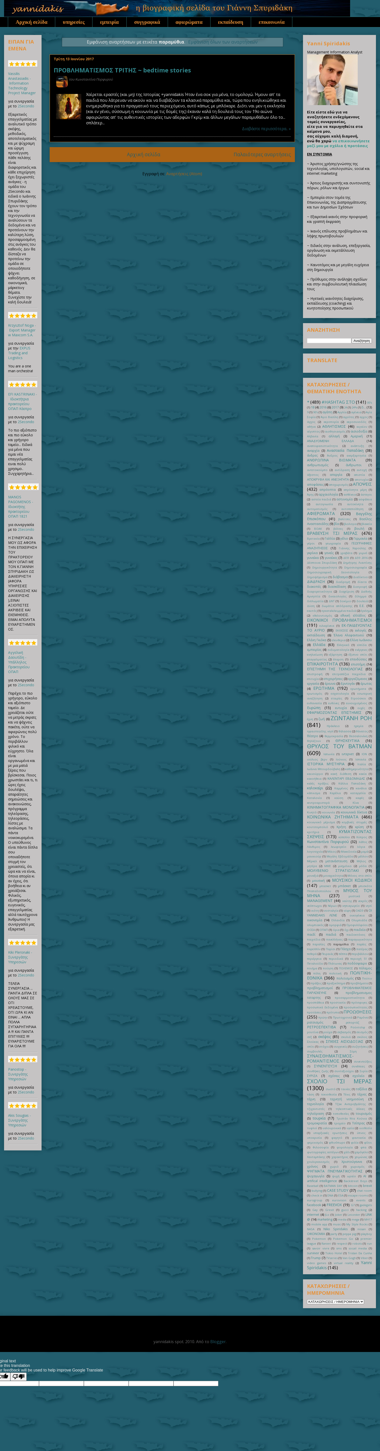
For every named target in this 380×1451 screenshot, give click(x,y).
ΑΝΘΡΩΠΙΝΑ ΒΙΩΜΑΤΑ (331, 460)
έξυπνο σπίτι (358, 654)
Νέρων (332, 906)
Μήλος (361, 861)
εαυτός (312, 611)
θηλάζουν (314, 741)
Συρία (364, 1071)
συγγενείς (340, 1046)
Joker (338, 1215)
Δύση (311, 606)
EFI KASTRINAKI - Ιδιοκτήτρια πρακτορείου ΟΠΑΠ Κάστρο (22, 401)
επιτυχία (313, 679)
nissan (361, 1229)
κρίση (359, 827)
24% (354, 407)
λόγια (361, 847)
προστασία (338, 1002)
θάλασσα (344, 731)
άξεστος (313, 475)
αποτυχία (361, 479)
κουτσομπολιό (317, 827)
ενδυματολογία (338, 650)
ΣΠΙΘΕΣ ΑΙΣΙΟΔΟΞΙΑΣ (345, 1041)
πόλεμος (365, 968)
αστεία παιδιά (321, 499)
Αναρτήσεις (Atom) (184, 174)
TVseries (332, 1258)
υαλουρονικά (331, 1128)
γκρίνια (312, 553)
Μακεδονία (348, 851)
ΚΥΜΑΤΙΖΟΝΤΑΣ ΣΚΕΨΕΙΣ (339, 834)
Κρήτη (341, 827)
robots (357, 1243)
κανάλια (361, 788)
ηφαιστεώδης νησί (320, 731)
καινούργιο (315, 774)
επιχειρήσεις (333, 679)
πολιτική (335, 973)
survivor (313, 1253)
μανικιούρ (314, 856)
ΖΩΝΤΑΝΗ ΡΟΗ (351, 718)
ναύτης (347, 901)
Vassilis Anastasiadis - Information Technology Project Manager (22, 83)
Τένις (346, 1094)
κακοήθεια (314, 778)
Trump (316, 1258)
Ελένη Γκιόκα (316, 640)
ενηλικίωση (315, 654)
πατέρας (362, 949)
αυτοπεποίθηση (352, 509)
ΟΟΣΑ (311, 930)
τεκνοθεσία (329, 1094)
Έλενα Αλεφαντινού (349, 635)
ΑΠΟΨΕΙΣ (362, 484)
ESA (340, 1195)
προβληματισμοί (320, 988)
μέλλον (363, 856)
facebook (314, 1205)
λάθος (363, 842)
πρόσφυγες (359, 1002)
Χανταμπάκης (316, 1157)
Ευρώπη (313, 707)
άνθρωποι (354, 465)
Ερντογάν (348, 683)
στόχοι (324, 1046)
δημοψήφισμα (317, 577)
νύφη (347, 910)
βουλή (359, 528)
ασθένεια (350, 494)
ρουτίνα (312, 1032)
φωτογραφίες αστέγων (323, 1152)
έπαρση (338, 659)
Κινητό (312, 812)
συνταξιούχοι (344, 1071)
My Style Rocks (357, 1224)
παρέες (361, 944)
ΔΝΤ (332, 601)
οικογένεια (357, 915)
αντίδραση (342, 470)
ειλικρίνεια (326, 626)
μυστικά (354, 896)
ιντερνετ (348, 754)
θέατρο (312, 736)
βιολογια (350, 524)
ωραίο (351, 1176)
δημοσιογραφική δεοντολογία (333, 572)
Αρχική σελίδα (31, 22)
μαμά (364, 851)
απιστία (359, 475)
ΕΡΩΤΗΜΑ (323, 688)
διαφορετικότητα (319, 591)
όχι (346, 930)
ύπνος (361, 1133)
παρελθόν (313, 949)
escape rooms (358, 1195)
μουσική (318, 880)
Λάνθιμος (313, 847)
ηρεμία (358, 726)
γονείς (329, 553)
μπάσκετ (344, 886)
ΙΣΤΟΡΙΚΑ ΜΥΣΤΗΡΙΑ (326, 763)
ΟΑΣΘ (360, 910)
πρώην (323, 1017)
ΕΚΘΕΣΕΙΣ (342, 630)
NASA (310, 1229)
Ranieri (326, 1243)
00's (369, 402)
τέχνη (311, 1099)
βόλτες (338, 529)
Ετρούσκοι (358, 698)
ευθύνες (333, 703)
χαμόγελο (361, 1152)
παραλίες (319, 944)
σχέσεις (334, 1076)
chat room (364, 1190)
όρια (336, 930)
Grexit (329, 1210)
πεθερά (312, 954)
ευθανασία (314, 703)
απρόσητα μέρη (355, 490)
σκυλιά (346, 1037)
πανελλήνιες (334, 939)
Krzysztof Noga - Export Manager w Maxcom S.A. (22, 330)
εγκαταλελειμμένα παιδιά (339, 611)
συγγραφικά (147, 22)
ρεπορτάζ (352, 1022)
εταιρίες (336, 698)
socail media (358, 1248)
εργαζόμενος (357, 679)
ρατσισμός (315, 1022)
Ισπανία (360, 759)
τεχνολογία (315, 1104)
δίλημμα (360, 596)
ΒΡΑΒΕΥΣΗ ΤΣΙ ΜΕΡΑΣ (332, 533)
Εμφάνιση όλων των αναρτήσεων (223, 42)
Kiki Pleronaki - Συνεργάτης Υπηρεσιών (20, 957)
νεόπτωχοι (314, 906)
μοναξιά (312, 875)
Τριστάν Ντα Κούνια (351, 1118)
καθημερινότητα (356, 769)
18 (312, 407)
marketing (324, 1219)
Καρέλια (335, 793)
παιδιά (331, 934)
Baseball (312, 1186)
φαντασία (359, 1138)
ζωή (321, 719)
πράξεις (316, 983)
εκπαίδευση (230, 22)
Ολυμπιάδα (359, 920)
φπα (363, 1147)
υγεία (350, 1128)
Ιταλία (361, 764)
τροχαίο (340, 1123)
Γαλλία (330, 538)
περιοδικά (336, 958)
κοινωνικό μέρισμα (321, 822)
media (342, 1219)
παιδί (311, 934)
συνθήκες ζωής (318, 1071)
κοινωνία (328, 812)
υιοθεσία (365, 1128)
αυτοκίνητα (355, 504)
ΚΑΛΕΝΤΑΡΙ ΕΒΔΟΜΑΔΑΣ (346, 778)
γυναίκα (313, 558)
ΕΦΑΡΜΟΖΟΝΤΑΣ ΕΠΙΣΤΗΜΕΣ (334, 712)
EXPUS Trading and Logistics (19, 353)
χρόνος (312, 1166)
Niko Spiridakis (336, 1229)
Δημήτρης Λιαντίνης (357, 562)
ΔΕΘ (346, 558)
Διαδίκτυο (360, 577)
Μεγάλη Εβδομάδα (340, 856)
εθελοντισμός (322, 615)
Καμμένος (341, 788)
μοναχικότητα (333, 875)
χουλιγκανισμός (318, 1162)
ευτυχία (341, 708)
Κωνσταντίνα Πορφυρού (328, 841)
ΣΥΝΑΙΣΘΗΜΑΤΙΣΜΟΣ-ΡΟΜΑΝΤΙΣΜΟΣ (330, 1058)
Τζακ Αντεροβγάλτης (350, 1104)
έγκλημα (366, 611)
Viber (364, 1258)
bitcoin (353, 1186)
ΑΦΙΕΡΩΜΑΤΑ (321, 513)
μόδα (363, 866)
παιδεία (360, 930)
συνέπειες (358, 1066)
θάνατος (362, 731)
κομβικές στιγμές (354, 822)
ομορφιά (335, 925)
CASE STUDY (338, 1190)
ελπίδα (362, 645)
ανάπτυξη (357, 446)
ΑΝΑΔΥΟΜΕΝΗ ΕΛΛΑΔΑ (330, 441)
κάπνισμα (313, 793)
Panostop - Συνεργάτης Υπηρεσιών (18, 1074)
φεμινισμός (315, 1142)
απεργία (336, 475)
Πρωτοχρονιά (342, 1017)
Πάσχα (345, 949)
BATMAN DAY (333, 1186)
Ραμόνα (362, 1017)
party (333, 1234)
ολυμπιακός (315, 925)
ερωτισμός (314, 693)
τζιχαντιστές (316, 1109)
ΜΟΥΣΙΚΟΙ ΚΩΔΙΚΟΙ (352, 880)
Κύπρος (361, 837)
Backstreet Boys (355, 1181)
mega (355, 1219)
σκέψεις (324, 1036)
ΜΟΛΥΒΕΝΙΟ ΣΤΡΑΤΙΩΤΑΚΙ (333, 870)
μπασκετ (325, 886)
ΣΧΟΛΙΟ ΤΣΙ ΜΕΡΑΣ (339, 1081)
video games (316, 1263)
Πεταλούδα (315, 963)
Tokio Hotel (333, 1253)
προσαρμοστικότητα (350, 997)
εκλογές (360, 630)
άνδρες (312, 455)
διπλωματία (315, 601)
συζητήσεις (360, 1046)
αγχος (363, 417)
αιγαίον (361, 426)
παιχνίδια (313, 939)
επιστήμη (358, 664)
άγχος (311, 422)
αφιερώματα (189, 22)
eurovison (339, 1200)
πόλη (316, 973)
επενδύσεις (358, 659)
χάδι (347, 1152)
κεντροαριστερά (318, 803)
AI (364, 1176)
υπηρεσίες (74, 22)
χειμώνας (361, 1157)
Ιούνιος (341, 759)
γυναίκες (331, 558)
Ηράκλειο (333, 726)
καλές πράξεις (318, 783)
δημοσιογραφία (355, 567)
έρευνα (330, 683)
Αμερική (357, 436)
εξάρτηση (335, 654)
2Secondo (26, 106)
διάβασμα (340, 577)
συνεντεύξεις (363, 1061)
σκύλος (362, 1037)
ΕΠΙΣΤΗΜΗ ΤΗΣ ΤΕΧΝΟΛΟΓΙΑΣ (335, 668)
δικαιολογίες (337, 596)
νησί (369, 906)
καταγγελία (358, 793)
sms (338, 1248)
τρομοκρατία (317, 1123)
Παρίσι (330, 949)
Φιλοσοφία (321, 1147)
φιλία (354, 1142)
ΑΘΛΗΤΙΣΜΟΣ (334, 426)
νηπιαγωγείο (351, 906)
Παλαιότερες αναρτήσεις (262, 154)
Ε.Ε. (362, 606)
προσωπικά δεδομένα (322, 1007)
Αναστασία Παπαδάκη (345, 450)
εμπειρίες (314, 650)
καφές (360, 798)
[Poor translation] (18, 1376)
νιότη (315, 910)
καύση (338, 798)
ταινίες (346, 1089)
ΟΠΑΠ (324, 930)
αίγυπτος (313, 431)
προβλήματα (359, 983)
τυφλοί (312, 1128)
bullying (317, 1190)
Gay (315, 1210)
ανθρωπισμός (317, 465)
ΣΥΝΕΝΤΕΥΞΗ (325, 1066)
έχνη (310, 719)
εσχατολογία (340, 693)
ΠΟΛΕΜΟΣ (346, 968)
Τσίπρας (358, 1123)
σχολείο (358, 1076)
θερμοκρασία (334, 736)
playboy (366, 1234)
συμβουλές (314, 1051)
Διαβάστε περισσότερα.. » (266, 128)
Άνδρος (332, 455)
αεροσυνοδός (356, 422)
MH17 (368, 1219)
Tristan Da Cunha (360, 1253)
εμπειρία (109, 22)
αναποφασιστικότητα (322, 446)
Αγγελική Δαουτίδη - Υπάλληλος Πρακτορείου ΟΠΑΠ (19, 662)
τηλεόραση (315, 1113)
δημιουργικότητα (324, 567)
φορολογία (345, 1147)
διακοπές (314, 586)
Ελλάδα (319, 644)
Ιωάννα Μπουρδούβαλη (323, 769)
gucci (345, 1210)
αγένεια (356, 412)
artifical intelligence (322, 1181)
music (337, 1224)
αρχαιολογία (328, 494)
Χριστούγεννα (351, 1162)
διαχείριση (346, 591)
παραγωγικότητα (360, 939)
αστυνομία (344, 499)
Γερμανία (360, 538)
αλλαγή (334, 436)
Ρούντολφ (358, 1027)
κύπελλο (344, 837)
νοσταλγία (331, 910)
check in (317, 1195)
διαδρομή (343, 582)
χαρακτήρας (340, 1157)
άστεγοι (366, 494)
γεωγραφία (333, 543)
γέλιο (344, 538)
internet (313, 1214)
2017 (335, 407)
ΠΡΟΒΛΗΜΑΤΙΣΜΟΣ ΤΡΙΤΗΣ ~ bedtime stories (122, 70)
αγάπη (327, 412)
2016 (323, 407)
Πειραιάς (327, 954)
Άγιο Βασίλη (329, 417)
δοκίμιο (345, 601)
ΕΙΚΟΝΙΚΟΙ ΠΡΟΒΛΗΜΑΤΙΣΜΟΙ (339, 620)
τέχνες (362, 1094)
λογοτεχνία (315, 851)
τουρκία (319, 1118)
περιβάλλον (360, 954)
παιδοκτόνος (356, 934)
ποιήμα (312, 968)
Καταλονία (314, 798)
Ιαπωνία (329, 754)
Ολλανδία (338, 920)
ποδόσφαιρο (357, 963)
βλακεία (366, 524)
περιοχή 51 (358, 958)
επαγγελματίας (317, 659)
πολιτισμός (345, 978)
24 (345, 407)
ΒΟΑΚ (318, 529)
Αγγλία (342, 412)
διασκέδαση (337, 586)
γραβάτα (346, 553)
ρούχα (327, 1032)
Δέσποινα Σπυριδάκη (322, 562)
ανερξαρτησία (356, 455)
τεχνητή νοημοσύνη (347, 1099)
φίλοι (368, 1142)
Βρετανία (313, 538)
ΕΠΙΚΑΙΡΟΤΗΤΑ (322, 664)
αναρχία (313, 450)
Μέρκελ (312, 861)
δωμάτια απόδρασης (337, 606)
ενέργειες (361, 650)
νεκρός (363, 901)
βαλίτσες (344, 519)
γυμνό (363, 553)
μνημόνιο (345, 866)
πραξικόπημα (336, 983)
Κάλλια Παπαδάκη (352, 783)
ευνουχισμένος (356, 703)
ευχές (361, 708)
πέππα (343, 954)
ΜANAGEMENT (320, 900)
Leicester (354, 1215)
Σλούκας (313, 1042)
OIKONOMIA (316, 1234)
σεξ (309, 1037)
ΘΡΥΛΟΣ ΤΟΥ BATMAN (339, 746)
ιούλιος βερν (317, 759)
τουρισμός (364, 1113)
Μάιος (331, 851)
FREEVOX (334, 1204)
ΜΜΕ (327, 866)
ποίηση (328, 968)
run (369, 1243)
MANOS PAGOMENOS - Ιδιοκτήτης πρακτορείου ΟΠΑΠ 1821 (20, 507)
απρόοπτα (327, 489)
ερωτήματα (358, 689)
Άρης (310, 494)
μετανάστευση (336, 861)
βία (336, 524)
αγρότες (348, 417)
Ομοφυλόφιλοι (357, 925)
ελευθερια (338, 640)
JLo (327, 1215)
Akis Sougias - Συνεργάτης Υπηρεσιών (19, 1120)
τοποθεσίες (341, 1113)
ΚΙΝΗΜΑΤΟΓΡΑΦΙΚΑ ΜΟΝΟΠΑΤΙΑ (336, 807)
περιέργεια (314, 958)
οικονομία (314, 920)
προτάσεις (314, 1012)
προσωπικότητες (356, 1007)
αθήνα (311, 426)
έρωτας (366, 683)
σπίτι (310, 1046)
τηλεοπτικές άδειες (350, 1109)
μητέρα (312, 866)
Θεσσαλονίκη (358, 736)
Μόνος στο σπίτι (360, 875)
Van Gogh (349, 1258)
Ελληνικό (343, 645)
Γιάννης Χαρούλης (352, 548)
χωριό (334, 1166)
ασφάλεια (365, 499)
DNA (330, 1195)
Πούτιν (367, 978)
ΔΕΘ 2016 (361, 558)
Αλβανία (312, 436)
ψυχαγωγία (315, 1176)
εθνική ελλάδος (353, 615)
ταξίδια (361, 1089)
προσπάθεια (315, 1002)
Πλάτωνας (335, 963)
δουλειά (362, 601)
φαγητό (336, 1138)
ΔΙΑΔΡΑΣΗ (316, 581)
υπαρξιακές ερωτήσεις (330, 1133)
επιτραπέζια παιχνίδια (349, 674)
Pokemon (319, 1239)
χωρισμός (358, 1166)
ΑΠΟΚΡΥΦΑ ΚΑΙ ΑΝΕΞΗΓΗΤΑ (328, 479)
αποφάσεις (315, 484)
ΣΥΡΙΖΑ (312, 1076)
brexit (367, 1186)
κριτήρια (313, 832)
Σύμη (353, 1051)
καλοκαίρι (315, 788)
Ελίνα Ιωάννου (361, 640)
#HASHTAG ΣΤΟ (338, 402)
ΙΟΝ (364, 754)
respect (342, 1243)
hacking (361, 1210)
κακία (363, 774)
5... (364, 407)
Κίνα (356, 803)
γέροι (311, 543)
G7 (353, 1205)
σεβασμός (344, 1032)
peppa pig (349, 1234)
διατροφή (360, 587)
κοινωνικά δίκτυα (354, 812)
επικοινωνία (271, 22)
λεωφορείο (338, 847)
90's (315, 412)
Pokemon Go (343, 1239)
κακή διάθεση (341, 774)
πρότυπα (333, 1012)
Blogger (218, 1341)
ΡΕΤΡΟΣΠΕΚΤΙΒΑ (321, 1027)
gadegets (366, 1205)
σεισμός (362, 1032)
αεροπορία (331, 422)
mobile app (319, 1224)
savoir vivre (320, 1248)
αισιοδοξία (359, 431)
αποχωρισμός (338, 484)
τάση (310, 1094)
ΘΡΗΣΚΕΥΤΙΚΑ (347, 740)
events (360, 1200)
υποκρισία (314, 1138)
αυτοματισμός (317, 509)
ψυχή (335, 1176)
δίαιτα (362, 582)
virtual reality (343, 1263)
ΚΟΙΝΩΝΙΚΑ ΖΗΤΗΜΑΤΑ (332, 817)
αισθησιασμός (335, 431)
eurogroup (314, 1200)
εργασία (313, 683)
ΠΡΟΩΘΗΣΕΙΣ (358, 1012)
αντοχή (362, 470)
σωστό (331, 1089)
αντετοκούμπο (317, 470)
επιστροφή (314, 674)
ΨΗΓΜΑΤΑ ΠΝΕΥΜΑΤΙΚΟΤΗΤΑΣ (335, 1171)
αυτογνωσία (324, 504)
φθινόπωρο (337, 1142)
